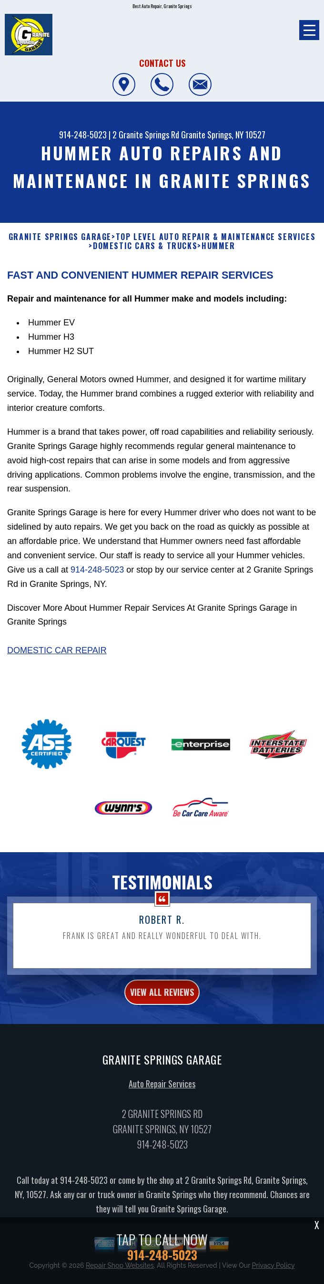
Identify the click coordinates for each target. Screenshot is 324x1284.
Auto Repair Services (162, 1090)
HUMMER (218, 246)
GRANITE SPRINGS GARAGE (60, 236)
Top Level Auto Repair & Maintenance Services (215, 236)
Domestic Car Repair (57, 656)
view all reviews (162, 998)
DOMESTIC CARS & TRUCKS (145, 246)
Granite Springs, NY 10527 (223, 134)
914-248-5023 (83, 134)
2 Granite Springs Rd (145, 134)
